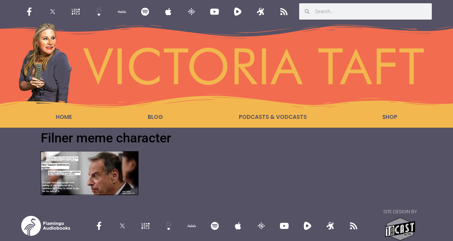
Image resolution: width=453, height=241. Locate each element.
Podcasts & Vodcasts (273, 117)
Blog (155, 117)
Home (64, 117)
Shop (389, 117)
